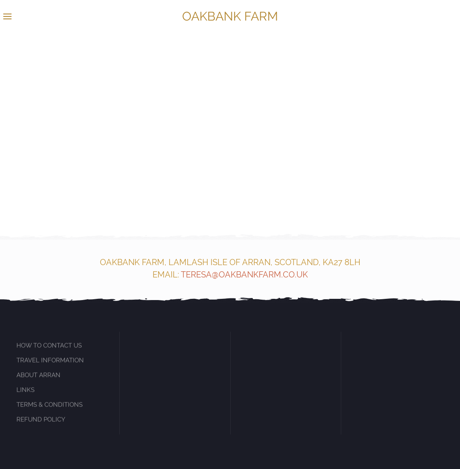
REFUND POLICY (40, 423)
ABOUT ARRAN (38, 379)
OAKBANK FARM (230, 16)
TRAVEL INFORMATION (50, 364)
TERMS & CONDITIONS (49, 409)
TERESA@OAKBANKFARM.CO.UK (244, 275)
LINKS (25, 394)
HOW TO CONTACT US (49, 350)
